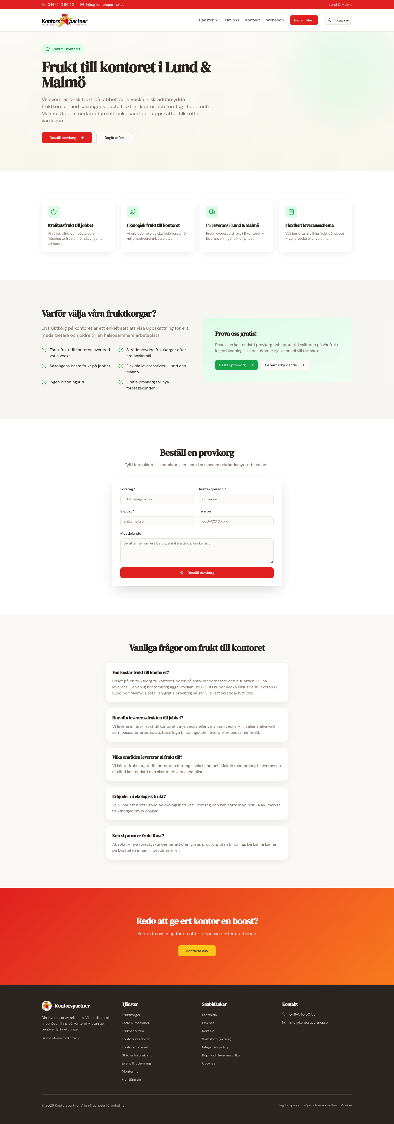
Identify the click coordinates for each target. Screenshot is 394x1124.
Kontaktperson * (212, 489)
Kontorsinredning (136, 1039)
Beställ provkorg (67, 137)
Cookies (208, 1063)
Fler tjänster (131, 1079)
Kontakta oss (197, 951)
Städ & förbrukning (137, 1055)
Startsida (209, 1015)
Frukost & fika (133, 1031)
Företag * (128, 489)
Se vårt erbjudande (285, 365)
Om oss (232, 20)
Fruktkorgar (131, 1015)
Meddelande (130, 533)
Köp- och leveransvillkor (221, 1055)
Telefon (205, 511)
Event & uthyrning (136, 1063)
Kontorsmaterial (135, 1047)
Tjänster (208, 20)
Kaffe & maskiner (135, 1023)
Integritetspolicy (215, 1047)
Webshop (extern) (216, 1039)
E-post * (127, 511)
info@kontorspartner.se (305, 1022)
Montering (130, 1071)
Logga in (338, 20)
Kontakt (252, 20)
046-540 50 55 (299, 1014)
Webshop (275, 20)
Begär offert (304, 20)
